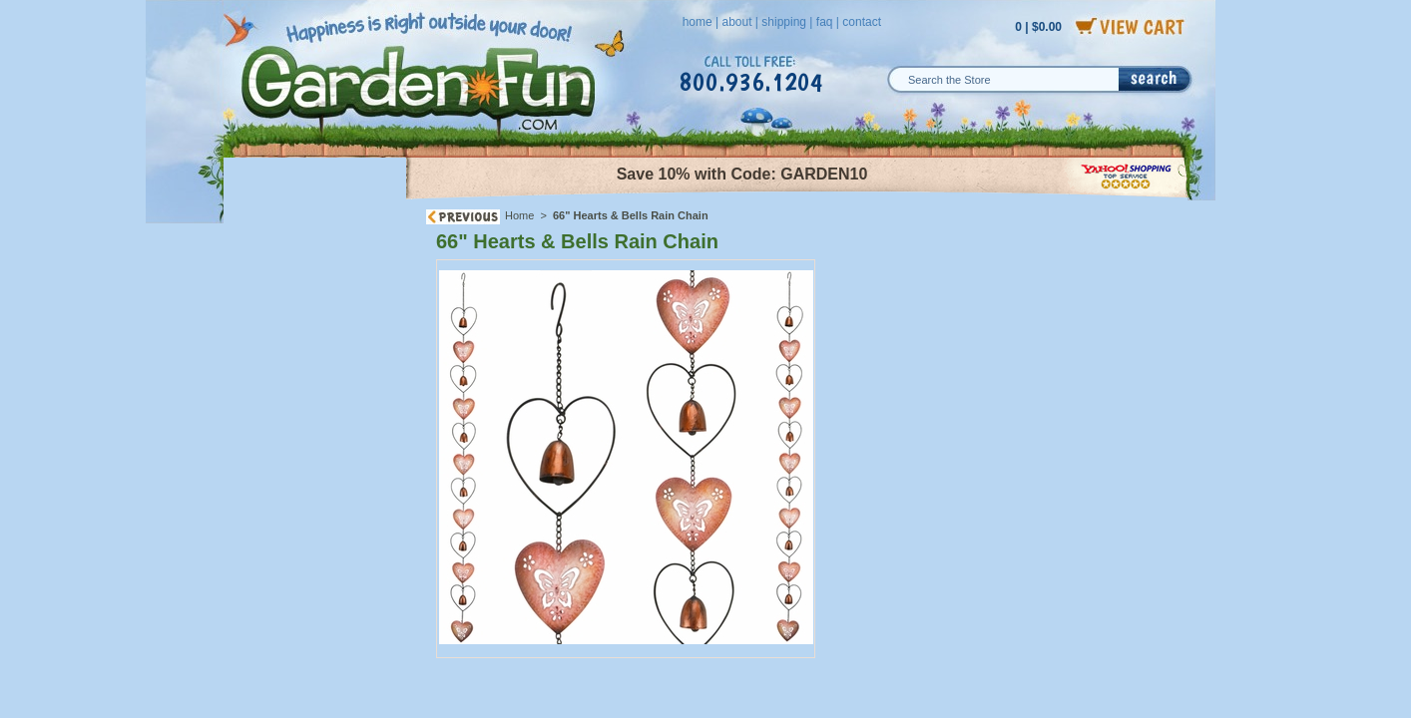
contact (861, 22)
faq (824, 22)
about (736, 22)
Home (519, 215)
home (697, 22)
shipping (783, 22)
